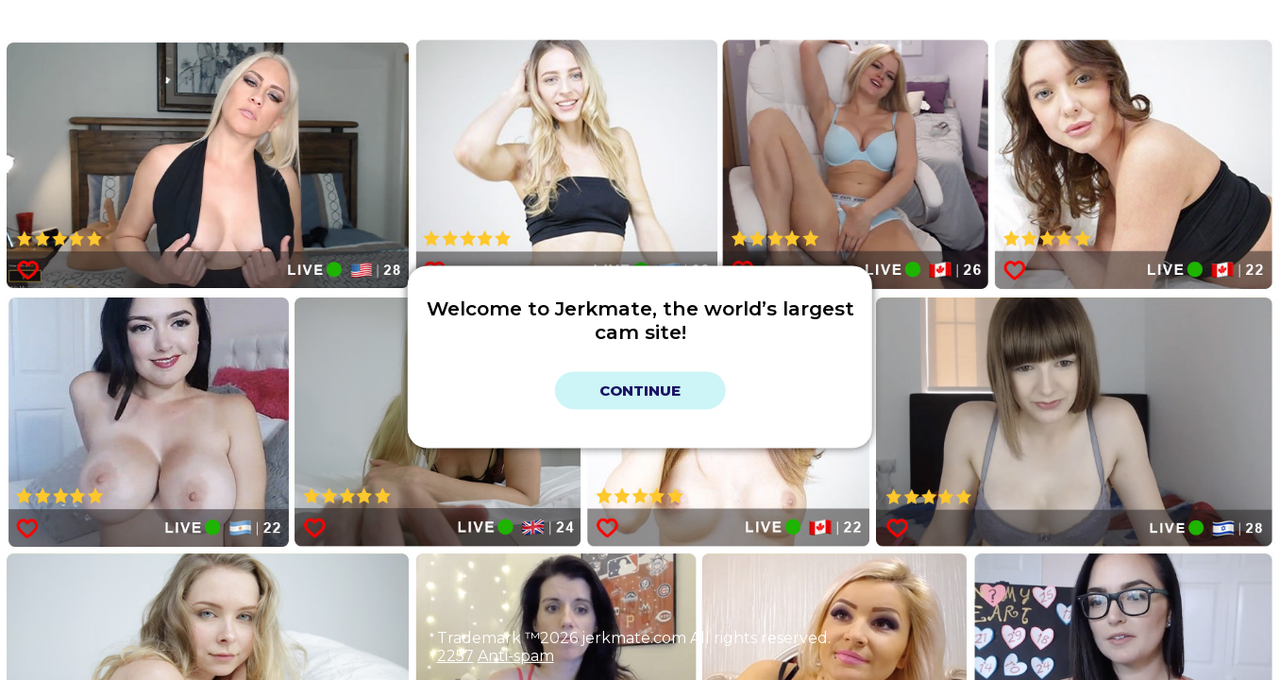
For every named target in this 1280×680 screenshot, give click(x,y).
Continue (640, 391)
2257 (455, 656)
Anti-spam (516, 656)
